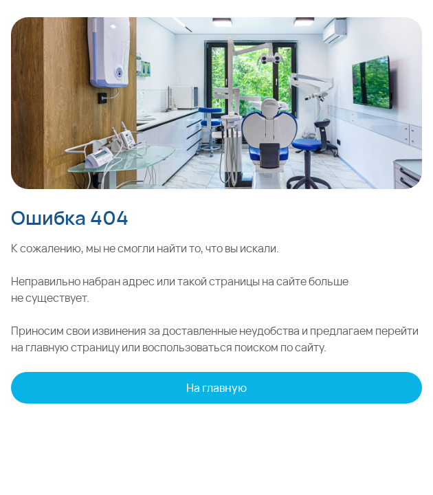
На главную (216, 387)
